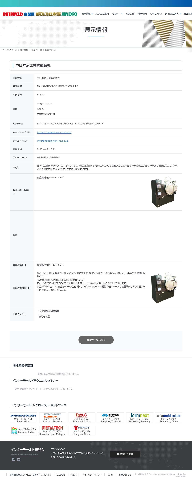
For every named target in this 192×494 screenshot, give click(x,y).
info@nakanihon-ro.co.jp (52, 141)
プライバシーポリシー (92, 475)
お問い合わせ (125, 454)
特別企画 (142, 14)
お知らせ (61, 475)
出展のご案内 (172, 14)
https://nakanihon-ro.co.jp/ (54, 132)
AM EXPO (156, 14)
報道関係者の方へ (30, 475)
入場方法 (129, 14)
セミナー (116, 14)
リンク (110, 475)
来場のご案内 (102, 14)
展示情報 (86, 14)
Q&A (73, 475)
